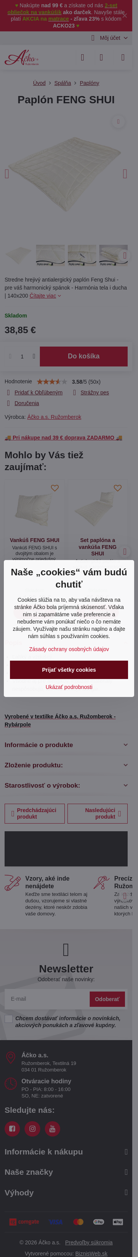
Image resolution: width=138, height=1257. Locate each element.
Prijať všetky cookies (69, 670)
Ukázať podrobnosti (69, 687)
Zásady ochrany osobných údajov (69, 649)
